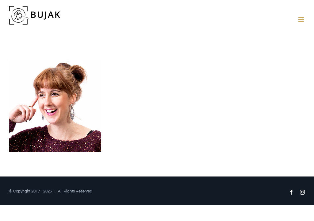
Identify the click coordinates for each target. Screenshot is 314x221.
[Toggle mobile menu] (301, 19)
